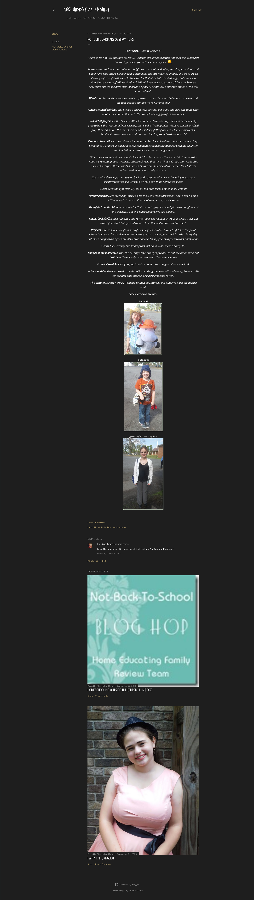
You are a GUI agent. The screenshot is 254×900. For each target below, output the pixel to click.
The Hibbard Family (86, 10)
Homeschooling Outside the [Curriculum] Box (119, 690)
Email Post (100, 522)
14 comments (101, 696)
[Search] (197, 10)
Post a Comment (96, 561)
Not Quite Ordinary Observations (62, 48)
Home (67, 18)
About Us (79, 18)
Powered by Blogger (127, 885)
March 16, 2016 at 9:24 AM (109, 553)
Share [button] (55, 33)
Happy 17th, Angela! (100, 858)
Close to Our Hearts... (102, 18)
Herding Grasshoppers (109, 544)
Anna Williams (136, 890)
